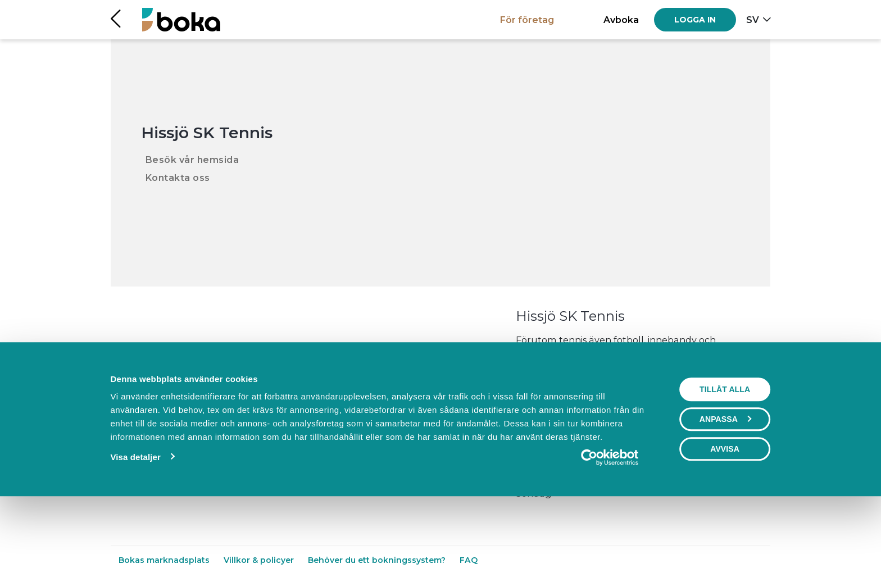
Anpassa (725, 494)
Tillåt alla (725, 465)
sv (752, 19)
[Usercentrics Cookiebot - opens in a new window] (610, 533)
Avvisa (724, 524)
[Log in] (695, 19)
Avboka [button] (621, 19)
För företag (527, 19)
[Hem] (181, 19)
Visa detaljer (135, 533)
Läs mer (612, 355)
